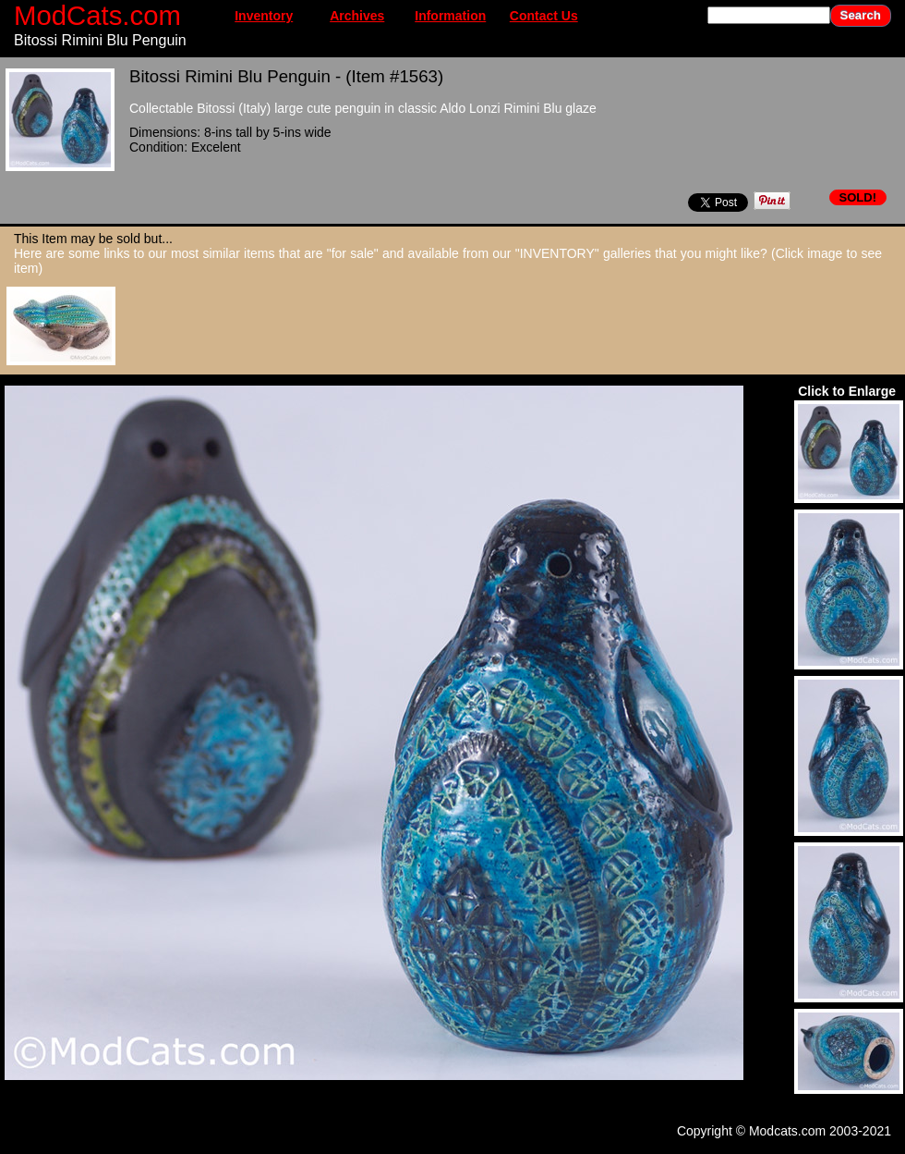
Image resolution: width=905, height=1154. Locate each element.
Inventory (264, 15)
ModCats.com (97, 15)
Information (450, 15)
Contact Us (544, 15)
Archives (357, 15)
